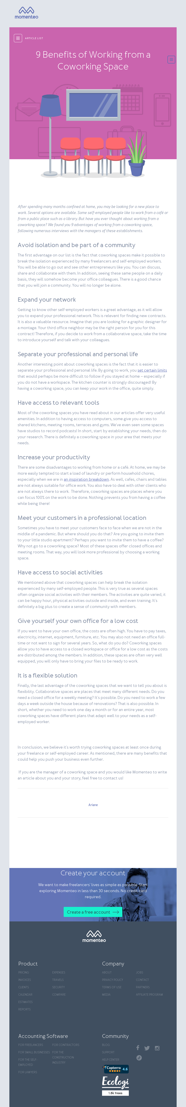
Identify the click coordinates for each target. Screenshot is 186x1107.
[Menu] (171, 60)
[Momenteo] (20, 13)
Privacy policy (112, 980)
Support (108, 1052)
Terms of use (111, 987)
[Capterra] (117, 1069)
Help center (110, 1060)
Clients (23, 987)
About (107, 973)
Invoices (24, 980)
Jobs (139, 973)
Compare (59, 995)
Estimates (25, 1002)
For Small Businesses (34, 1052)
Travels (58, 980)
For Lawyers (27, 1072)
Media (106, 995)
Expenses (58, 973)
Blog (106, 1045)
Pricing (23, 973)
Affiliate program (149, 995)
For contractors (65, 1045)
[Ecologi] (117, 1086)
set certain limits (152, 370)
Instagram (157, 1048)
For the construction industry (63, 1058)
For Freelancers (30, 1045)
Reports (24, 1010)
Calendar (25, 995)
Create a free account (88, 912)
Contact (142, 980)
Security (58, 987)
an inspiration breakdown (86, 479)
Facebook (137, 1047)
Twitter (147, 1048)
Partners (143, 987)
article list (34, 38)
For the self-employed (27, 1062)
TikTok (139, 1057)
